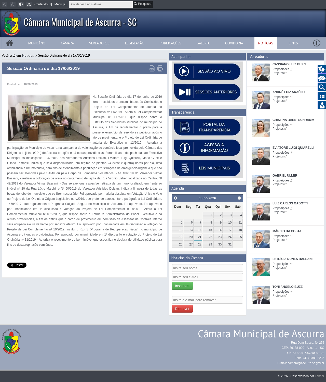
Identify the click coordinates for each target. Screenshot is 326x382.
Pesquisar (143, 4)
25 (240, 237)
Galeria (203, 43)
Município (36, 43)
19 (180, 237)
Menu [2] (60, 4)
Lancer (319, 376)
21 (199, 237)
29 (210, 244)
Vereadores (99, 43)
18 (240, 230)
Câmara (67, 43)
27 (191, 244)
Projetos (278, 73)
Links (293, 43)
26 (180, 244)
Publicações (170, 43)
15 (210, 230)
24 (230, 237)
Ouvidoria (234, 43)
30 (220, 244)
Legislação (134, 43)
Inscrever (182, 286)
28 (199, 244)
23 (220, 237)
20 (191, 237)
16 (220, 230)
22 (210, 237)
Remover (182, 309)
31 (230, 244)
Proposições (281, 69)
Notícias (265, 43)
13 (191, 230)
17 (230, 230)
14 (199, 230)
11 (240, 222)
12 (180, 230)
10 (230, 222)
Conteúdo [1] (43, 4)
